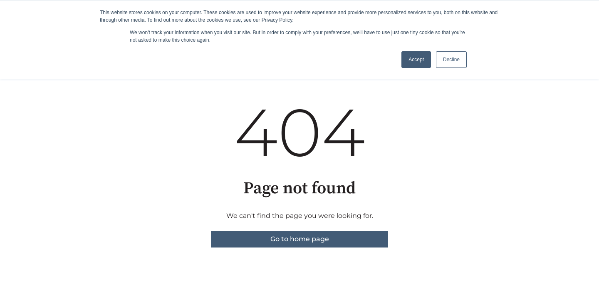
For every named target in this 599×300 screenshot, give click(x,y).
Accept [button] (416, 59)
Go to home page (299, 239)
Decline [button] (451, 59)
